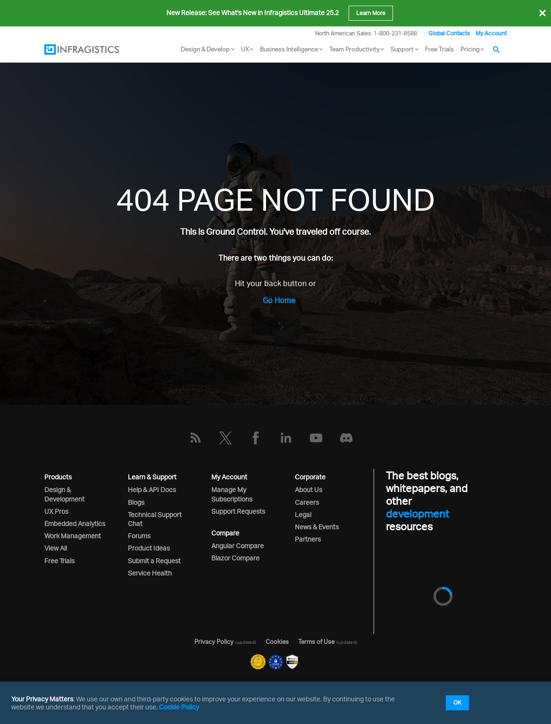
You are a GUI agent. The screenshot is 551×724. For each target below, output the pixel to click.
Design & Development (64, 493)
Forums (139, 536)
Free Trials (439, 49)
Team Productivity (354, 49)
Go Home (279, 300)
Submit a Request (154, 561)
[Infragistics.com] (91, 49)
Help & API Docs (152, 489)
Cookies (277, 641)
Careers (307, 502)
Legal (303, 514)
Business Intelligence (289, 49)
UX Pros (56, 511)
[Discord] (346, 437)
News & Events (317, 527)
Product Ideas (149, 548)
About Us (308, 489)
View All (55, 548)
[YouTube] (316, 437)
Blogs (136, 502)
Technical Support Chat (155, 518)
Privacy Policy (214, 641)
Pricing (470, 49)
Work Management (72, 536)
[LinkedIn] (285, 437)
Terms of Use (316, 641)
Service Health (150, 573)
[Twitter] (225, 437)
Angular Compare (237, 546)
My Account (491, 33)
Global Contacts (449, 33)
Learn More (370, 12)
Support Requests (238, 511)
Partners (308, 539)
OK (457, 702)
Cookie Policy (179, 707)
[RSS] (195, 437)
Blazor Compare (235, 558)
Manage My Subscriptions (231, 493)
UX (245, 49)
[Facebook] (255, 437)
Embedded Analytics (74, 523)
